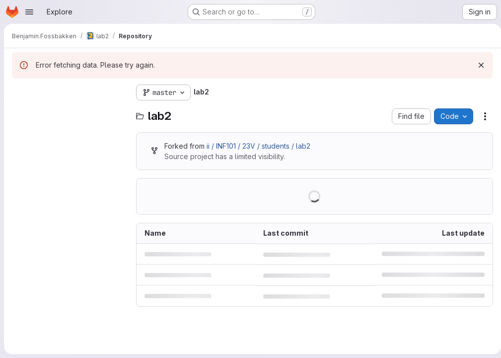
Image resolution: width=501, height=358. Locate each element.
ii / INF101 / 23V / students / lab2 (258, 146)
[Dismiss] (477, 65)
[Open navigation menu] (29, 12)
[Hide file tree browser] (20, 92)
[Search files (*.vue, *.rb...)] (69, 112)
